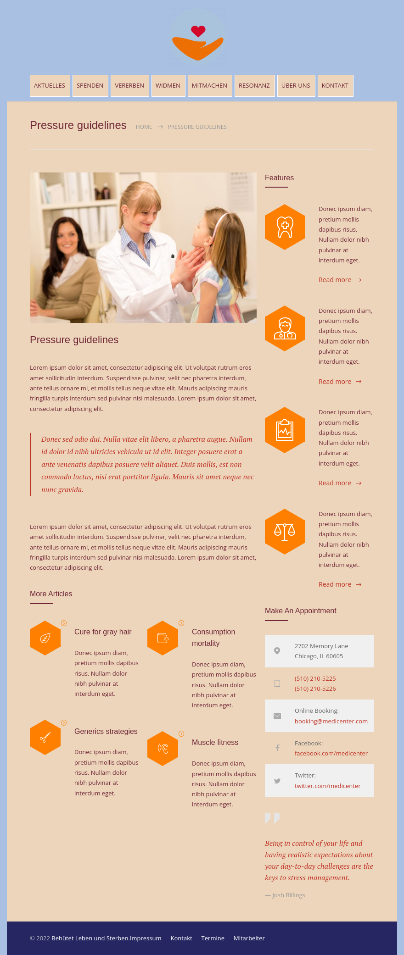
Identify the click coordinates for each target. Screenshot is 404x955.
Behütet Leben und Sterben (89, 938)
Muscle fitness (215, 742)
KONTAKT (335, 85)
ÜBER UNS (295, 85)
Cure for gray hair (103, 632)
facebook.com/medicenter (331, 753)
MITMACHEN (209, 85)
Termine (213, 938)
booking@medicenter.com (331, 721)
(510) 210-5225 (315, 678)
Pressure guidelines (74, 339)
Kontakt (181, 938)
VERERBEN (129, 85)
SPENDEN (90, 85)
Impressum (146, 938)
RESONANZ (254, 85)
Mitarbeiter (249, 938)
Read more (335, 279)
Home (144, 127)
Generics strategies (106, 731)
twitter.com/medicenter (327, 786)
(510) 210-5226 (315, 688)
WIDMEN (168, 85)
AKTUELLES (49, 85)
